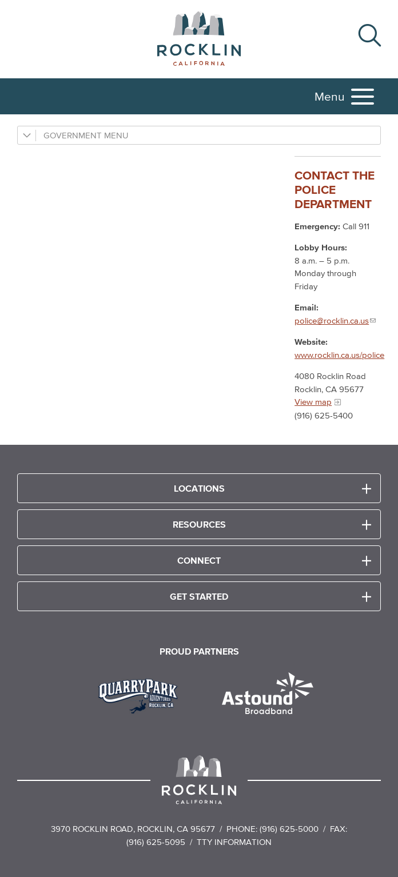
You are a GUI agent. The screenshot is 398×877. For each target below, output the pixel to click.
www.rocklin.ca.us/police (339, 355)
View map (313, 401)
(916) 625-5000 (289, 829)
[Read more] (142, 694)
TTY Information (234, 842)
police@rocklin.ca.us (331, 320)
